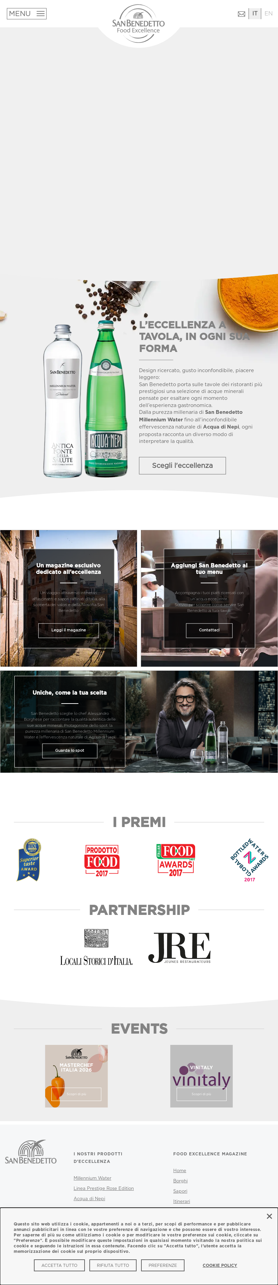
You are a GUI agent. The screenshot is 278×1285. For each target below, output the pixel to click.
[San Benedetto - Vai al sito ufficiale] (30, 1163)
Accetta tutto (59, 1265)
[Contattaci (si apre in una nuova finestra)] (242, 16)
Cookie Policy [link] (220, 1265)
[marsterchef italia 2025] (76, 1076)
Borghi (180, 1181)
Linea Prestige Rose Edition (104, 1188)
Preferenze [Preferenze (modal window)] (163, 1265)
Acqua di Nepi (89, 1199)
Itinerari (181, 1201)
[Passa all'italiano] (255, 14)
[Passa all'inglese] (268, 14)
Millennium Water (92, 1178)
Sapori (180, 1191)
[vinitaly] (201, 1076)
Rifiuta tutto (113, 1265)
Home (179, 1170)
